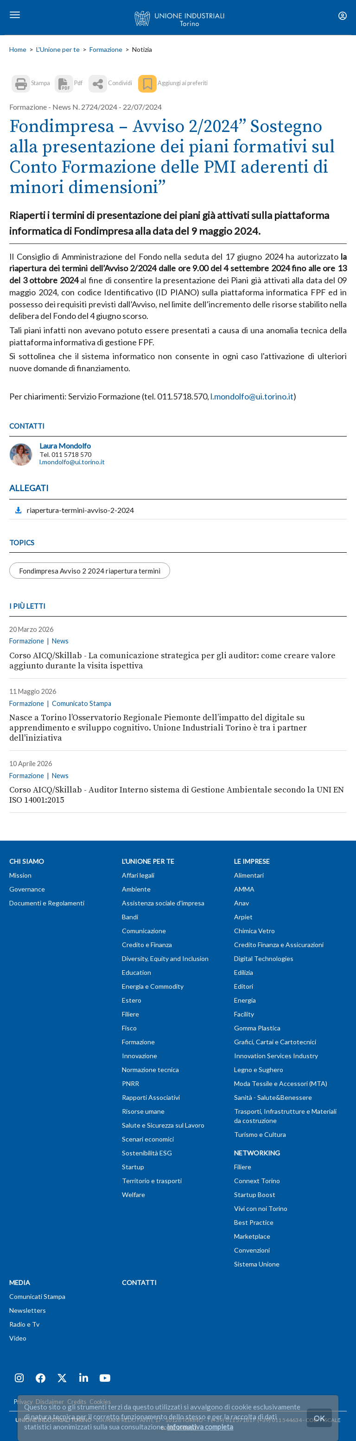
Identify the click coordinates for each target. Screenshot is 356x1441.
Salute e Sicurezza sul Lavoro (163, 1125)
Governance (27, 889)
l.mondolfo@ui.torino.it (72, 462)
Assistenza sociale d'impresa (163, 903)
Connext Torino (257, 1181)
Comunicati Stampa (37, 1296)
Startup (133, 1167)
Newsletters (27, 1310)
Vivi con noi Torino (260, 1208)
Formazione (105, 49)
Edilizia (243, 972)
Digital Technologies (263, 958)
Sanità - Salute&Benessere (273, 1097)
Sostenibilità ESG (147, 1153)
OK (319, 1417)
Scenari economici (148, 1139)
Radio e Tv (24, 1324)
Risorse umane (143, 1111)
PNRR (130, 1083)
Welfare (133, 1194)
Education (136, 972)
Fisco (129, 1028)
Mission (20, 875)
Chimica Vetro (254, 931)
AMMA (244, 889)
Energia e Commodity (153, 986)
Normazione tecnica (150, 1069)
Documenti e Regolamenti (46, 903)
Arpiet (243, 917)
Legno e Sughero (258, 1069)
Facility (244, 1014)
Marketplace (252, 1236)
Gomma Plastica (257, 1028)
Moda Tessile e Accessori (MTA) (280, 1083)
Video (17, 1338)
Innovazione (139, 1056)
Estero (131, 1000)
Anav (241, 903)
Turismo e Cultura (260, 1134)
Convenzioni (252, 1250)
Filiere (130, 1014)
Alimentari (249, 875)
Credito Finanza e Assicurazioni (279, 944)
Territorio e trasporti (152, 1181)
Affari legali (138, 875)
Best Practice (253, 1222)
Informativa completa (200, 1426)
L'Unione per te (58, 49)
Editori (243, 986)
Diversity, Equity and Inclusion (165, 958)
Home (17, 49)
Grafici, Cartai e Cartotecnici (275, 1042)
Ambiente (136, 889)
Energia (245, 1000)
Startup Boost (254, 1194)
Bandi (130, 917)
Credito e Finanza (147, 944)
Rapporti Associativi (151, 1097)
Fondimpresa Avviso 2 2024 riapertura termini (89, 570)
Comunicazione (144, 931)
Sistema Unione (257, 1264)
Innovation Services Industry (276, 1056)
